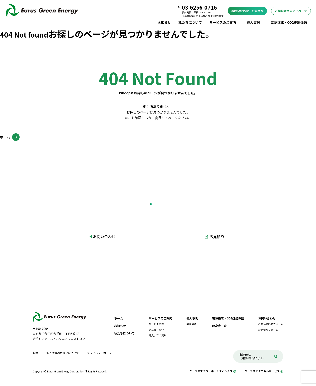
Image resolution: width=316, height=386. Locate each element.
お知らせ (164, 22)
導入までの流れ (157, 335)
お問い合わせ (104, 236)
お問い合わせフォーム (270, 324)
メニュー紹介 (156, 329)
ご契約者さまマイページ (291, 11)
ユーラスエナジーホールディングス (211, 371)
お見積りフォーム (268, 329)
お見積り (216, 236)
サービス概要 (156, 324)
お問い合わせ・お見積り (247, 11)
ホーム (5, 136)
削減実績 (191, 324)
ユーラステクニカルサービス (262, 371)
